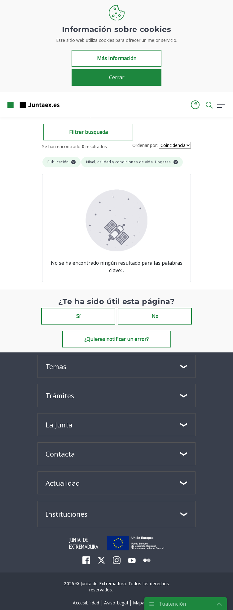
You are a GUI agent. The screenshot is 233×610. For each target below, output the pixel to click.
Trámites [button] (60, 395)
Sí (78, 316)
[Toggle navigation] (68, 104)
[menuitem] (86, 560)
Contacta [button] (60, 453)
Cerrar (116, 77)
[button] (195, 105)
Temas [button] (56, 366)
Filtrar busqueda (88, 132)
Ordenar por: (145, 145)
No (155, 316)
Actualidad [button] (63, 483)
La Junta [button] (59, 424)
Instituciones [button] (66, 514)
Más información (116, 58)
